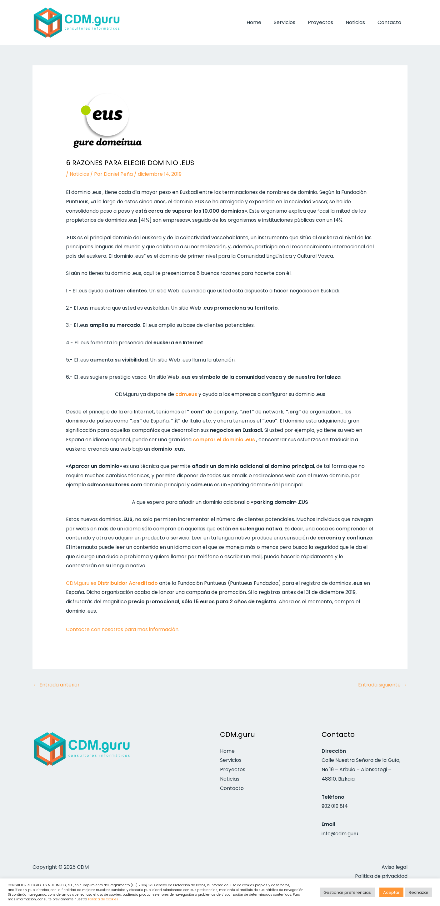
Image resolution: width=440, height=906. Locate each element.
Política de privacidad (381, 876)
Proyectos (326, 22)
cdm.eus (186, 394)
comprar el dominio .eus (224, 439)
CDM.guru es (112, 582)
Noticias (359, 22)
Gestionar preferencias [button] (347, 892)
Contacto (390, 22)
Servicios (293, 22)
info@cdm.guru (340, 833)
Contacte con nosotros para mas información (122, 629)
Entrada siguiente (382, 684)
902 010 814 (335, 806)
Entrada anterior (56, 684)
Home (265, 22)
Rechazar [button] (418, 892)
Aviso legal (395, 867)
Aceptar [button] (391, 892)
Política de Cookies (103, 899)
